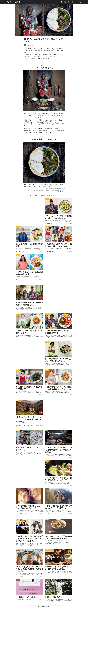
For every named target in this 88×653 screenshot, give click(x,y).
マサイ (58, 191)
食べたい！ (30, 190)
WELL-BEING (18, 519)
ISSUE (46, 431)
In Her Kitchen (47, 190)
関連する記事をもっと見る (44, 607)
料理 (34, 190)
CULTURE (18, 286)
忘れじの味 (52, 190)
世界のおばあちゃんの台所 (59, 190)
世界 (42, 190)
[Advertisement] (44, 634)
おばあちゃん (38, 190)
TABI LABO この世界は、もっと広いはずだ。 (44, 195)
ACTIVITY (47, 199)
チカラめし (62, 191)
